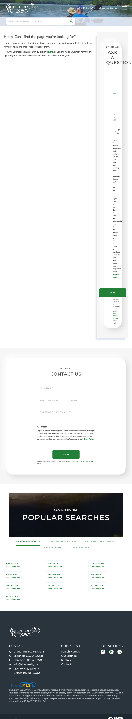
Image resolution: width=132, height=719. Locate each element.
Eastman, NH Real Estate (12, 565)
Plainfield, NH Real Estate (97, 587)
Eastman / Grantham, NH (100, 541)
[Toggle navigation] (124, 8)
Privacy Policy (88, 439)
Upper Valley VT (81, 547)
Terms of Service (88, 461)
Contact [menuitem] (66, 664)
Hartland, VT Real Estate (96, 576)
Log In (103, 8)
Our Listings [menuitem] (68, 656)
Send (112, 293)
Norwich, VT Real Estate (53, 587)
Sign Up (113, 8)
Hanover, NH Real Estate (54, 576)
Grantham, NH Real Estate (97, 565)
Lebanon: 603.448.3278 (26, 656)
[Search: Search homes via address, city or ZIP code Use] (40, 21)
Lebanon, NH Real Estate (12, 587)
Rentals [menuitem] (66, 660)
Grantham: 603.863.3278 (26, 651)
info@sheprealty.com (24, 664)
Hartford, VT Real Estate (11, 576)
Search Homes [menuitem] (70, 651)
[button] (71, 21)
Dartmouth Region (28, 541)
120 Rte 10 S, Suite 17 (24, 671)
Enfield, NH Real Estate (53, 565)
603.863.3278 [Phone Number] (86, 8)
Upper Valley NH (51, 547)
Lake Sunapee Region (62, 541)
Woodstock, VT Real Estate (12, 598)
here (50, 52)
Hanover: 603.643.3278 (25, 660)
